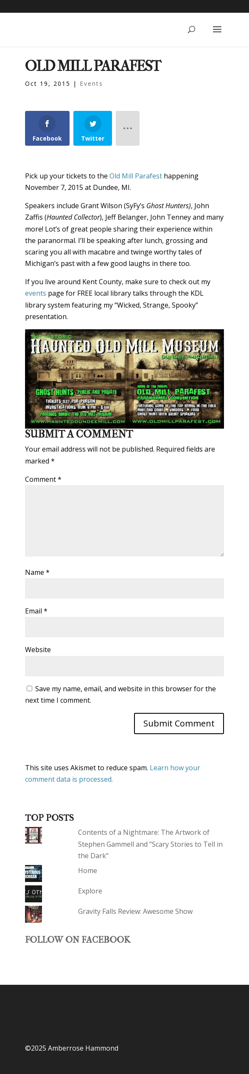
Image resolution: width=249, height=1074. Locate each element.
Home (87, 870)
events (35, 293)
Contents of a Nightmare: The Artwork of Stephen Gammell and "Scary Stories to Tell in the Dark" (150, 844)
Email (36, 611)
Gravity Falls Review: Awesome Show (135, 911)
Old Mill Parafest (135, 176)
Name (37, 572)
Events (91, 83)
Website (38, 649)
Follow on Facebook (77, 940)
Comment (43, 479)
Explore (90, 891)
